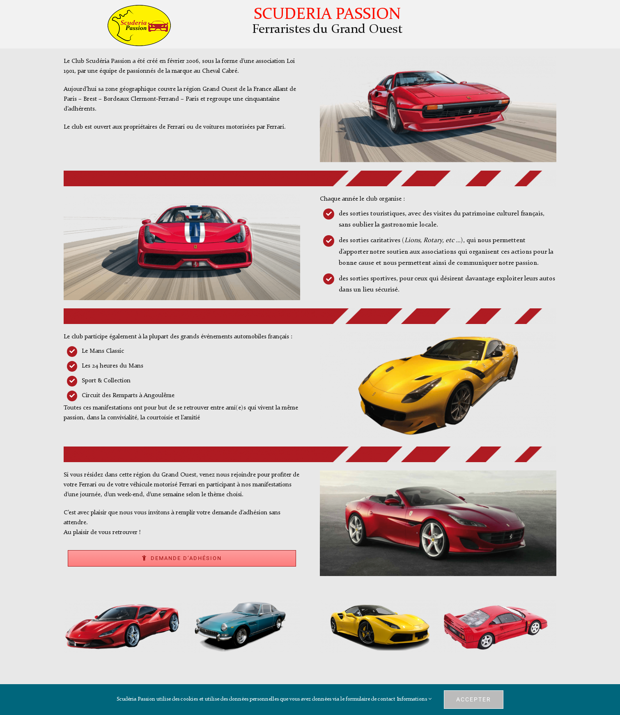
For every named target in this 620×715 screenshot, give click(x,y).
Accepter (473, 699)
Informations (414, 699)
